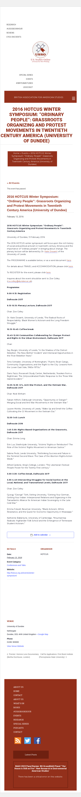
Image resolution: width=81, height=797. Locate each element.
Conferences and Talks (16, 565)
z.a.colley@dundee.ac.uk (19, 281)
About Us (18, 687)
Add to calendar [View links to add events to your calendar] (41, 535)
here (69, 260)
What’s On (18, 703)
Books (16, 707)
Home (16, 153)
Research (18, 719)
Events (25, 153)
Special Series (21, 724)
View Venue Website (15, 646)
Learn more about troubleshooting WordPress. (40, 783)
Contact (17, 695)
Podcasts (18, 728)
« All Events (13, 183)
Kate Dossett (51, 251)
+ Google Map (42, 634)
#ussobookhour (22, 711)
